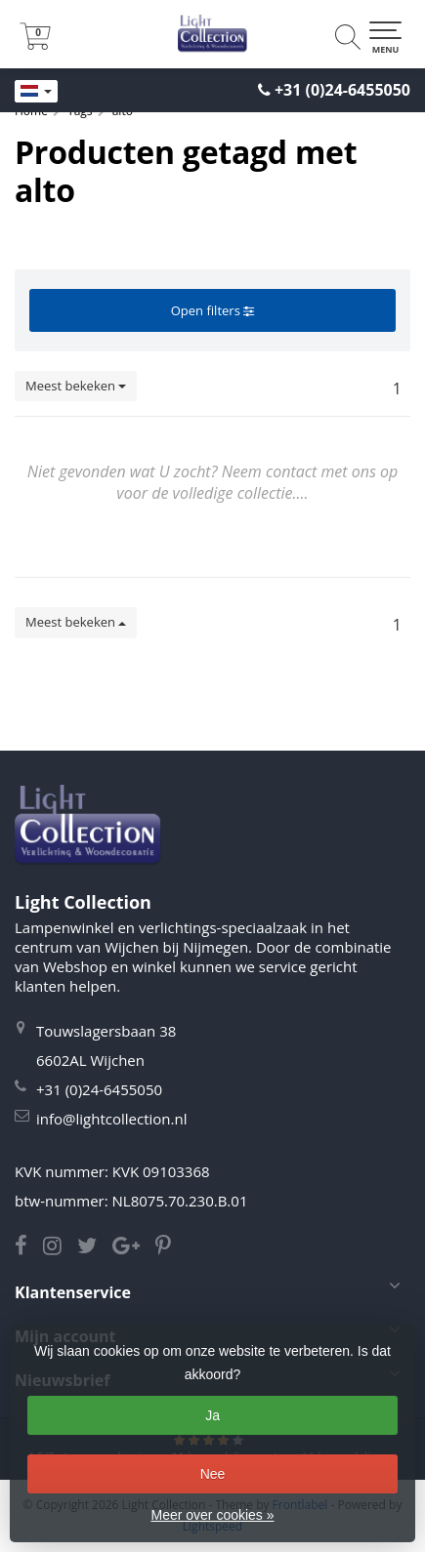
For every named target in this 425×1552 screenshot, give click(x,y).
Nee (213, 1474)
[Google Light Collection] (133, 1247)
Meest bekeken (75, 385)
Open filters (212, 310)
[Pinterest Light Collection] (169, 1247)
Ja (212, 1415)
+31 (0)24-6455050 (342, 90)
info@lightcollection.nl (111, 1118)
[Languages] (36, 91)
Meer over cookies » (212, 1515)
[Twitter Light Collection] (94, 1247)
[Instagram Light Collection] (60, 1247)
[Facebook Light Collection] (29, 1247)
